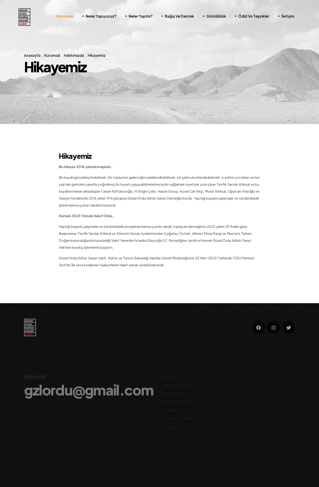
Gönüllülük (216, 16)
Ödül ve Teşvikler (253, 16)
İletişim (287, 16)
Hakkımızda (74, 55)
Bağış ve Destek (179, 16)
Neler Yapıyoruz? (101, 16)
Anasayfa (32, 55)
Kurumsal (64, 16)
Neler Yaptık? (141, 16)
